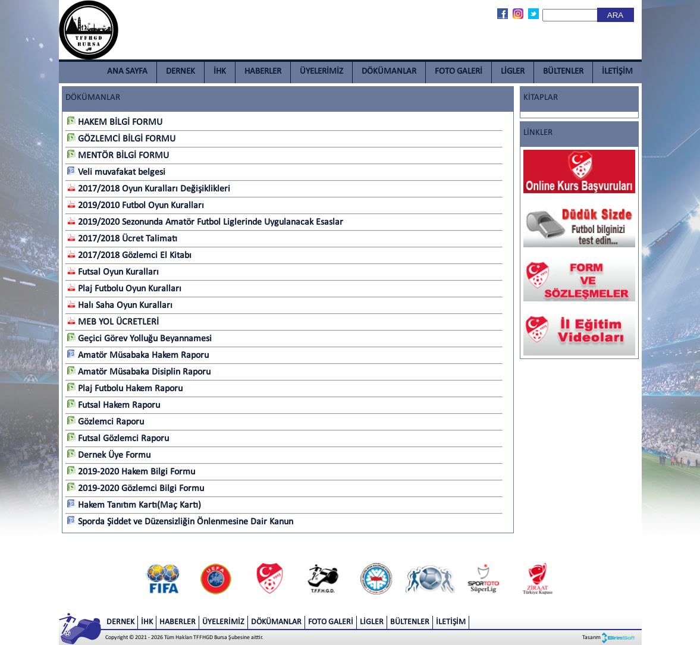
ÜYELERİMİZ (321, 71)
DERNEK (180, 71)
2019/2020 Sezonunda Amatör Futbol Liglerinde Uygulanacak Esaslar (205, 222)
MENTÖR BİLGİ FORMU (118, 156)
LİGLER (513, 71)
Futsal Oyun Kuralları (113, 272)
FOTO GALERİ (458, 71)
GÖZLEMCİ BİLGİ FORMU (121, 139)
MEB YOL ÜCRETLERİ (113, 322)
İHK (220, 71)
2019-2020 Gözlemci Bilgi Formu (135, 488)
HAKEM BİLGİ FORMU (114, 122)
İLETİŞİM (617, 71)
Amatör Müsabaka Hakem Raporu (138, 355)
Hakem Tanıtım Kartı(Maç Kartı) (134, 505)
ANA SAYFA (127, 71)
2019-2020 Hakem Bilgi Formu (131, 472)
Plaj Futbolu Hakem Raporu (125, 389)
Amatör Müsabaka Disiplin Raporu (139, 372)
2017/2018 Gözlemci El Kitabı (129, 255)
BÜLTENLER (563, 71)
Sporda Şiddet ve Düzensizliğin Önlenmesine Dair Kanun (180, 522)
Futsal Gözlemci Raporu (118, 438)
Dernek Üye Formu (108, 455)
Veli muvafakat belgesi (116, 172)
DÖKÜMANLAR (389, 71)
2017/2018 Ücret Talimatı (122, 239)
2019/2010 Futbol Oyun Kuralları (135, 205)
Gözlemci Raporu (105, 422)
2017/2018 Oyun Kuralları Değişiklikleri (148, 189)
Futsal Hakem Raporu (113, 405)
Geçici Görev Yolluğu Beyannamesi (139, 339)
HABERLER (262, 71)
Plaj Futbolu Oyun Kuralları (124, 289)
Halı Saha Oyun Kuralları (119, 305)
